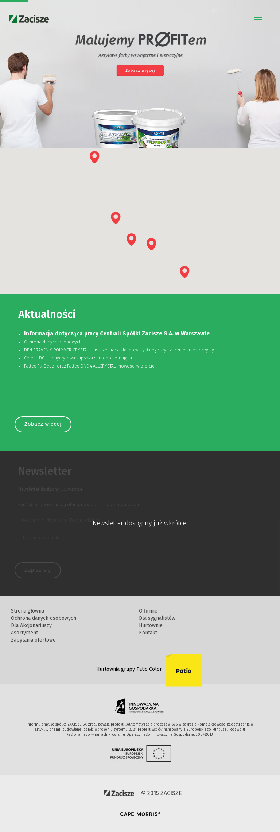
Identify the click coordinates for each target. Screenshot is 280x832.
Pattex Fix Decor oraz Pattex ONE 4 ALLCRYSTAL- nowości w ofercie (89, 366)
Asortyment (24, 633)
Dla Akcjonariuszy (31, 625)
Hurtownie (151, 625)
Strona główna (27, 611)
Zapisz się (37, 570)
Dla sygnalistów (157, 618)
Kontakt (148, 633)
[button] (95, 157)
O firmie (148, 611)
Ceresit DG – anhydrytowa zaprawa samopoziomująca (78, 358)
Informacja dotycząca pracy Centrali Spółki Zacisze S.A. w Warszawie (117, 333)
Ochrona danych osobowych (53, 342)
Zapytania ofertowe (33, 640)
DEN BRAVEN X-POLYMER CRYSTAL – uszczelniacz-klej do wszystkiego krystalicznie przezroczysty (119, 350)
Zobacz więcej (43, 424)
